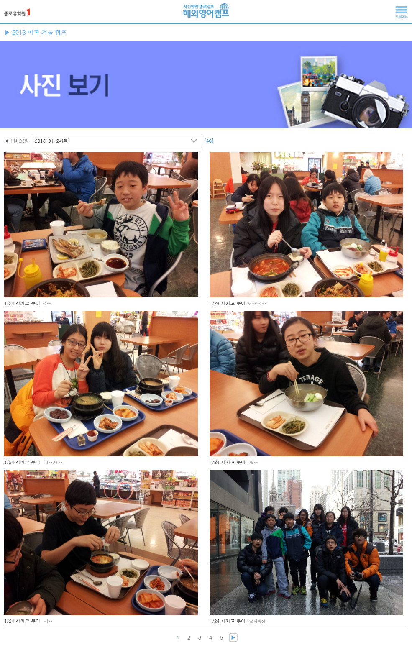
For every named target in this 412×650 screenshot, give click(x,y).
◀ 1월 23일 (16, 141)
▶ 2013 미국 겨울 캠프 (35, 32)
